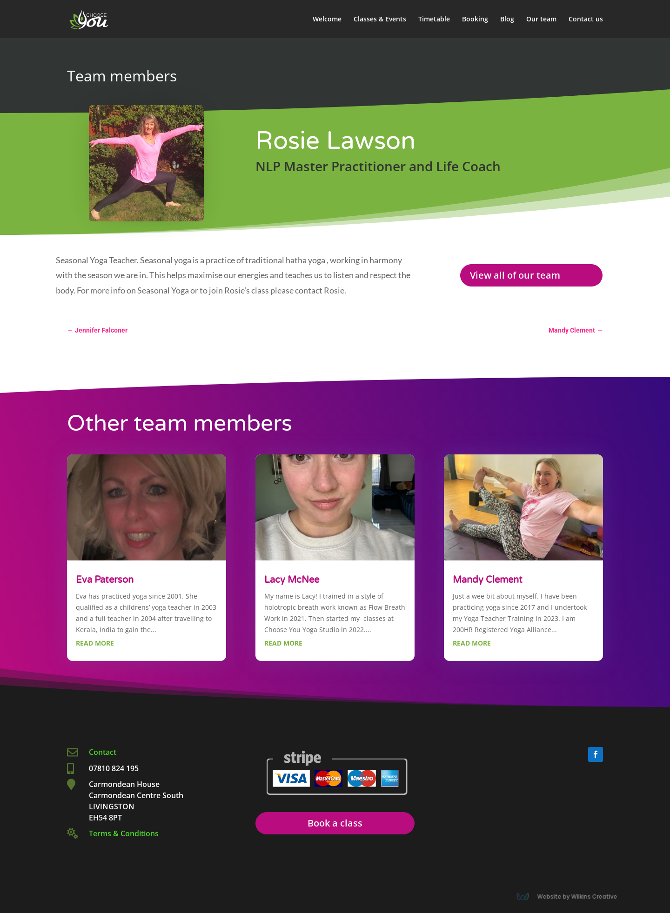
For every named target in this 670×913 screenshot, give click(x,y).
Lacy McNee (291, 580)
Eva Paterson (105, 580)
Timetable (434, 19)
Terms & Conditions (124, 833)
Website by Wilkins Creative (579, 896)
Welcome (327, 19)
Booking (475, 19)
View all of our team (515, 275)
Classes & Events (380, 19)
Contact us (586, 19)
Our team (541, 19)
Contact (103, 752)
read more (95, 643)
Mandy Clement (488, 580)
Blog (507, 19)
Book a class (335, 823)
